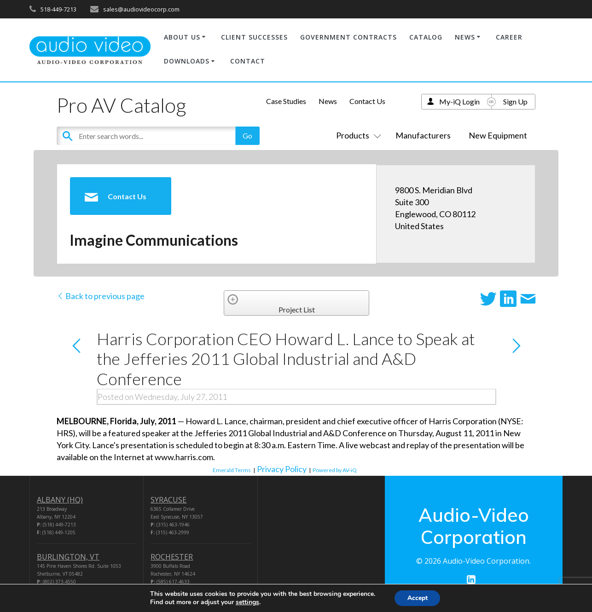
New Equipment (498, 135)
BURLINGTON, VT (68, 557)
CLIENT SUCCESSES (254, 37)
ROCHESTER (172, 557)
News (328, 101)
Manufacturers (423, 135)
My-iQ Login (459, 101)
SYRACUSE (168, 500)
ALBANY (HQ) (60, 500)
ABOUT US (182, 37)
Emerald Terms (232, 470)
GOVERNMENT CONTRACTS (348, 37)
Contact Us (367, 101)
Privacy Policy (282, 469)
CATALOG (425, 37)
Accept (417, 597)
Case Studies (286, 101)
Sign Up (515, 101)
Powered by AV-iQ (335, 470)
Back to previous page (101, 296)
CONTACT (247, 61)
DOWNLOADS (186, 61)
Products (356, 135)
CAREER (509, 37)
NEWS (465, 37)
